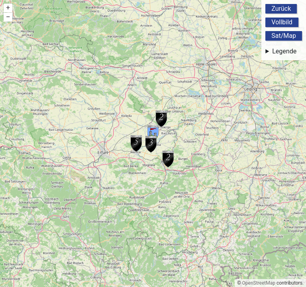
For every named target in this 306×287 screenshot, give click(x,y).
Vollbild (281, 22)
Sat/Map (283, 35)
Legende (284, 51)
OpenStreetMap (258, 283)
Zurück (281, 8)
